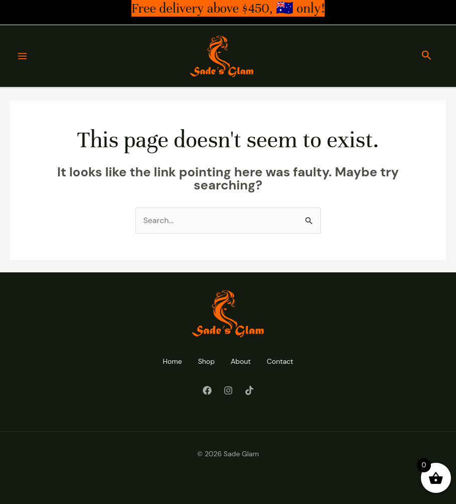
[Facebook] (207, 390)
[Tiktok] (249, 390)
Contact (280, 361)
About (241, 361)
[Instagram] (228, 390)
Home (172, 361)
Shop (206, 361)
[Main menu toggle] (22, 56)
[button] (426, 56)
